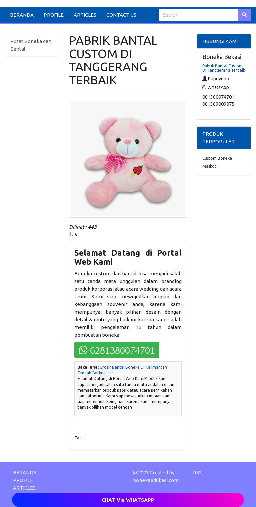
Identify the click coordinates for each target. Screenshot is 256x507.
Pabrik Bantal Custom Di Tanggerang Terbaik (223, 68)
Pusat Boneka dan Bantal (30, 45)
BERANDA (22, 15)
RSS (197, 472)
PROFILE (54, 15)
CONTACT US (121, 15)
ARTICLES (85, 15)
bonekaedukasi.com (156, 480)
